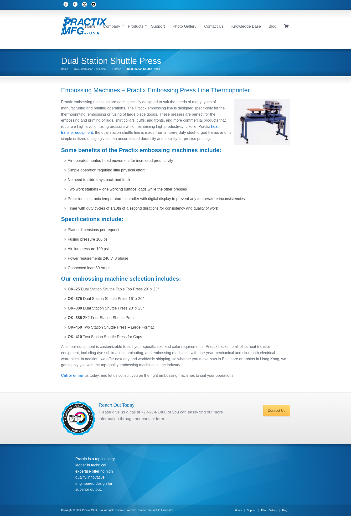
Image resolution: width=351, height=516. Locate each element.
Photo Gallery (184, 26)
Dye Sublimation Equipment (90, 69)
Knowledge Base (246, 26)
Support (158, 26)
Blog (273, 26)
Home (90, 26)
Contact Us (214, 26)
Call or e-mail (72, 375)
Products (135, 26)
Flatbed (116, 69)
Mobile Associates (162, 510)
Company (111, 26)
